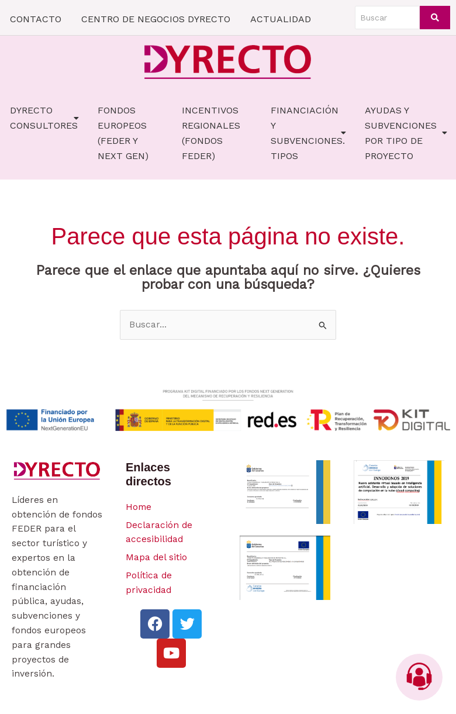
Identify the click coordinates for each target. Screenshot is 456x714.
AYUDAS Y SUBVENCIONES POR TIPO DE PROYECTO (406, 133)
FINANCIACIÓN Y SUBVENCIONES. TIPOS (308, 133)
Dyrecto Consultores (44, 118)
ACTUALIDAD (280, 19)
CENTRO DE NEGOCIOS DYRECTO (155, 19)
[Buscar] (387, 17)
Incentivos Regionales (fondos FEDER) (211, 133)
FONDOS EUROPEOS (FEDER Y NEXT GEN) (123, 133)
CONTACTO (35, 19)
